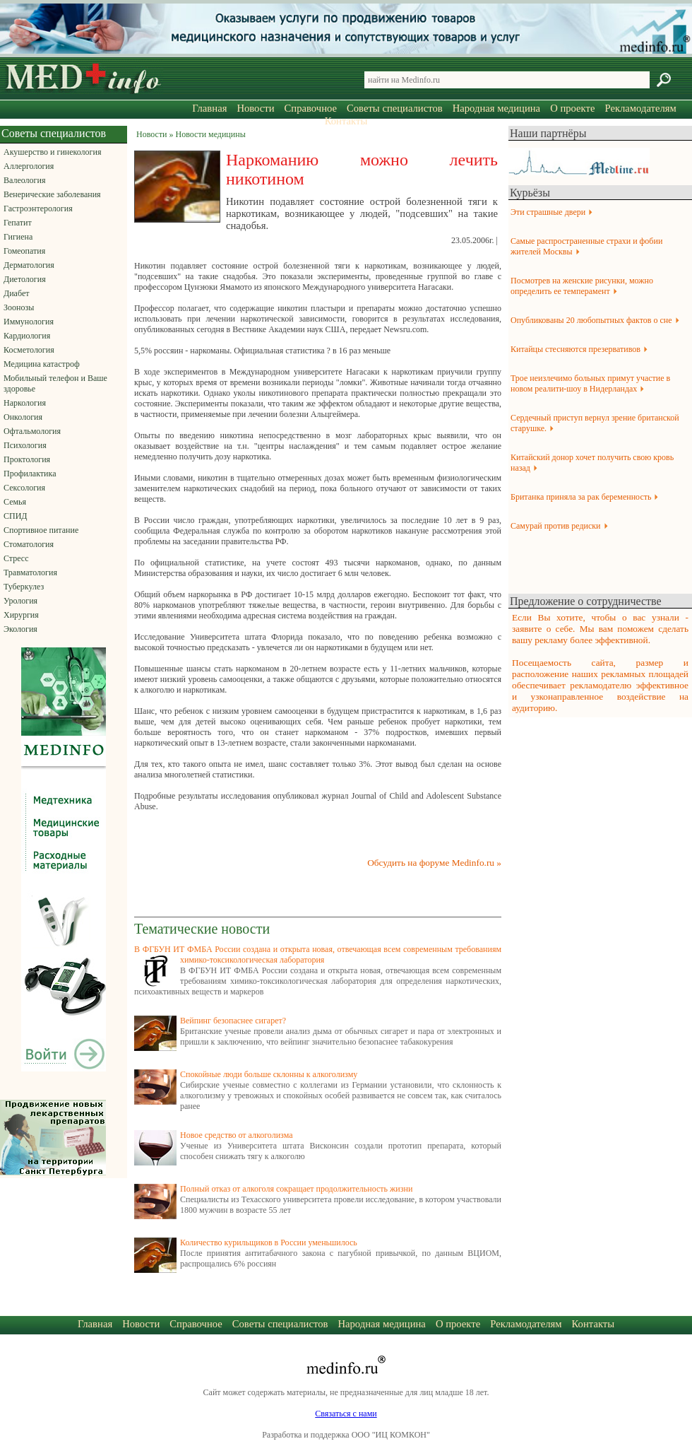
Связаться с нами (345, 1413)
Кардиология (27, 336)
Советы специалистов (395, 108)
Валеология (24, 180)
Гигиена (18, 237)
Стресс (16, 558)
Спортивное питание (41, 530)
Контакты (346, 121)
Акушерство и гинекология (52, 152)
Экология (20, 629)
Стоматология (29, 544)
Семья (15, 502)
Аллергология (29, 166)
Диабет (16, 293)
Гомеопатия (24, 251)
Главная (209, 108)
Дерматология (29, 265)
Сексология (24, 488)
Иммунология (29, 322)
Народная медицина (496, 108)
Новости (255, 108)
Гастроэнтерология (38, 208)
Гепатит (18, 223)
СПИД (16, 516)
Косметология (29, 350)
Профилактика (30, 473)
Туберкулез (24, 587)
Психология (25, 445)
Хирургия (21, 615)
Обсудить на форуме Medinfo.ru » (434, 862)
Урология (20, 601)
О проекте (572, 108)
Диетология (25, 279)
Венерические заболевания (52, 194)
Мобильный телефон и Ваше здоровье (55, 383)
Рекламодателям (640, 108)
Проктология (27, 459)
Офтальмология (32, 431)
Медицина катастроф (42, 364)
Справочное (311, 108)
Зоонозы (19, 307)
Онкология (23, 417)
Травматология (30, 572)
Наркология (25, 403)
